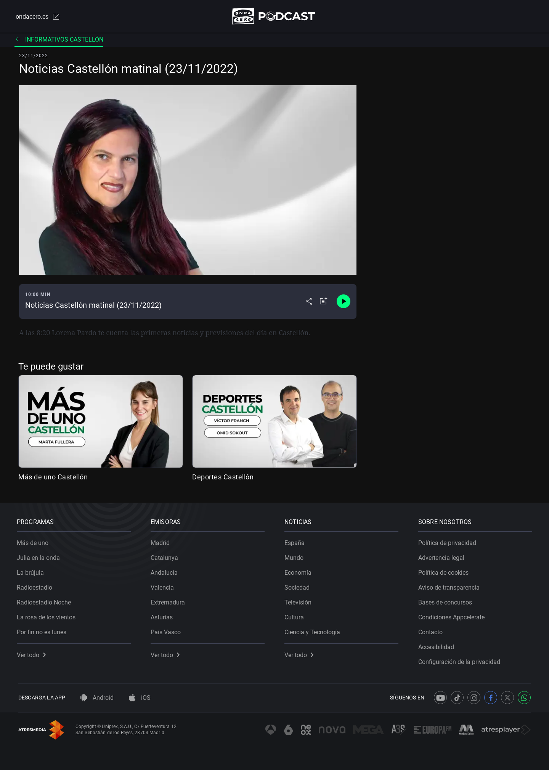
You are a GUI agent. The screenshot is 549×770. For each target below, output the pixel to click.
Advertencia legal (443, 556)
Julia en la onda (39, 556)
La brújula (31, 571)
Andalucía (165, 571)
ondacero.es (36, 16)
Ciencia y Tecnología (314, 630)
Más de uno (34, 541)
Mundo (295, 556)
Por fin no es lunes (43, 630)
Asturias (163, 615)
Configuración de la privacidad (461, 660)
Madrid (161, 541)
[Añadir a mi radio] (324, 302)
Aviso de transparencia (450, 586)
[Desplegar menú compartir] (309, 302)
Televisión (299, 600)
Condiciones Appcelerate (453, 615)
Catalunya (166, 556)
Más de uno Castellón (53, 477)
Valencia (163, 586)
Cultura (295, 615)
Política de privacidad (449, 541)
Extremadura (169, 600)
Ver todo (32, 653)
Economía (299, 571)
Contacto (432, 630)
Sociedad (298, 586)
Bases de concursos (447, 600)
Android (97, 697)
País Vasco (167, 630)
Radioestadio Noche (45, 600)
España (296, 541)
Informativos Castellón (58, 39)
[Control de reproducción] (343, 302)
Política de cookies (445, 571)
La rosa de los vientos (47, 615)
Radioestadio (36, 586)
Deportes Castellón (223, 477)
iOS (140, 697)
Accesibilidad (438, 645)
